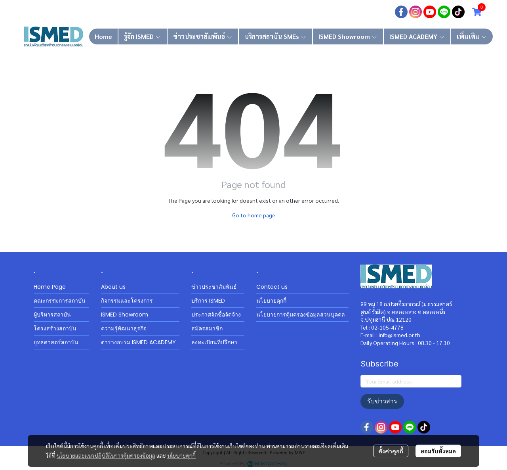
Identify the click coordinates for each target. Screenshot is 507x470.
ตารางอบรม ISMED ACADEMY (138, 342)
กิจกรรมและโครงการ (127, 301)
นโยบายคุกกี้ (181, 455)
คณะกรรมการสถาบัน (60, 301)
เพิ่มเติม (472, 36)
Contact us (272, 287)
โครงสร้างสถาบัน (55, 328)
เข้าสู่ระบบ (329, 11)
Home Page (50, 287)
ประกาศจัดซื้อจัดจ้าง (216, 314)
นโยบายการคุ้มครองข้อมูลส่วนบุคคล (300, 314)
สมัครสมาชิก (370, 11)
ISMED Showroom (124, 314)
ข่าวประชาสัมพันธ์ (214, 287)
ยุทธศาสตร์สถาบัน (56, 342)
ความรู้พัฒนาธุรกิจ (124, 328)
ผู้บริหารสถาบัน (52, 314)
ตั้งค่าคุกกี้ (390, 451)
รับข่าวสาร (382, 401)
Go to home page (253, 215)
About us (113, 287)
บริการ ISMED (208, 301)
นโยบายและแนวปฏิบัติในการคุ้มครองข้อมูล (106, 455)
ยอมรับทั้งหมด (438, 451)
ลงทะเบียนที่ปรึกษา (214, 342)
